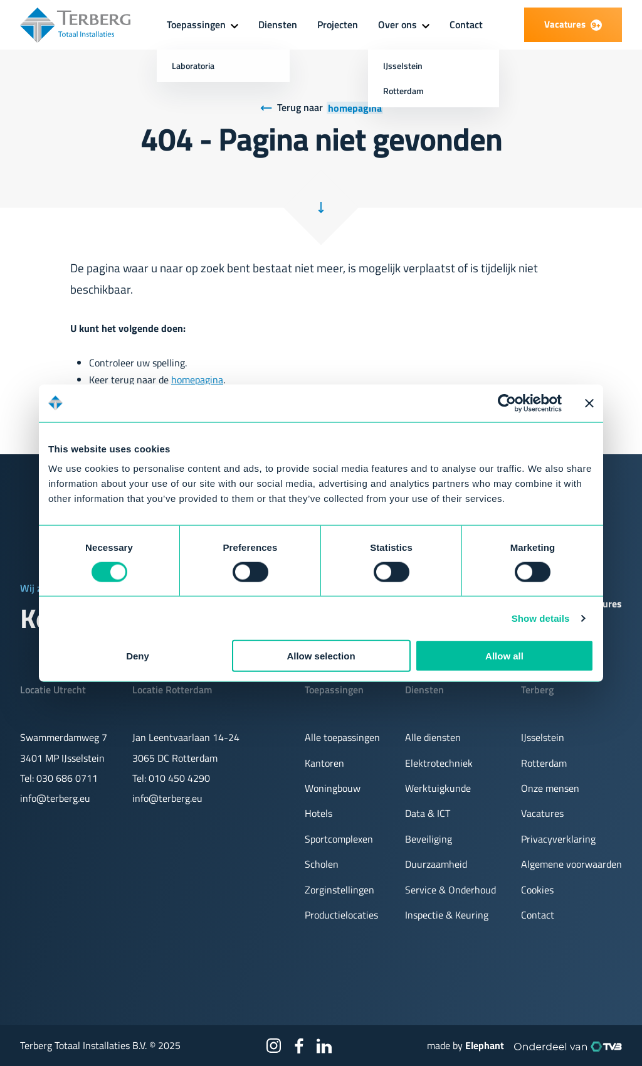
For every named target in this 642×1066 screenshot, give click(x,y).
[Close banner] (589, 402)
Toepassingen (196, 24)
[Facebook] (299, 1045)
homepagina (197, 379)
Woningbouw (332, 788)
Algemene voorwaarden (571, 863)
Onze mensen (550, 788)
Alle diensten (433, 737)
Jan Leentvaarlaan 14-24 (185, 737)
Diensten (277, 24)
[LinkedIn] (324, 1045)
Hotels (318, 813)
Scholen (322, 863)
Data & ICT (427, 813)
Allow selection (321, 656)
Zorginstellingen (339, 889)
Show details (541, 617)
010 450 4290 (179, 778)
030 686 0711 (67, 778)
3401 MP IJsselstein (62, 757)
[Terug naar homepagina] (321, 108)
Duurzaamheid (436, 863)
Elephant (484, 1045)
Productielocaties (341, 914)
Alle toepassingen (342, 737)
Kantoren (324, 762)
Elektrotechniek (439, 762)
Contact (466, 24)
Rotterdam (544, 762)
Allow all (504, 656)
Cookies (537, 889)
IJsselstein (542, 737)
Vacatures (542, 813)
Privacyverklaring (558, 838)
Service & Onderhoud (450, 889)
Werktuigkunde (438, 788)
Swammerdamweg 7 (63, 737)
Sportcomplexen (339, 838)
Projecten (337, 24)
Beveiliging (428, 838)
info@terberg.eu (55, 798)
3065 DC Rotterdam (175, 757)
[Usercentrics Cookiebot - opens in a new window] (507, 402)
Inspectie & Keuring (446, 914)
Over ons (397, 24)
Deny (137, 656)
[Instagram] (274, 1045)
